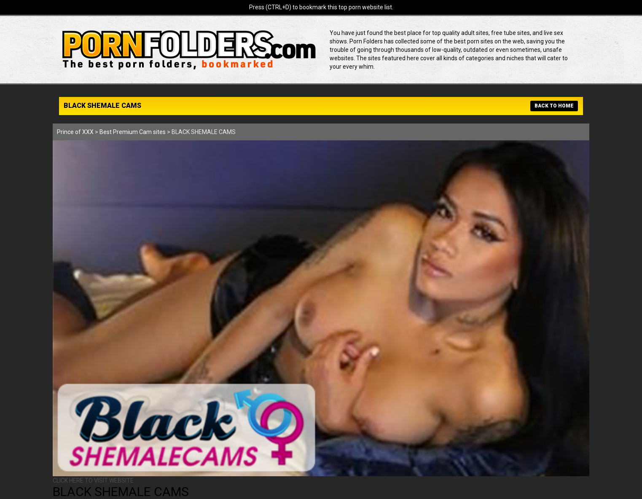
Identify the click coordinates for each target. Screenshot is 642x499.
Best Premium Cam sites (132, 132)
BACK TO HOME (554, 106)
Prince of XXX (75, 132)
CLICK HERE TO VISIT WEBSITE (93, 480)
